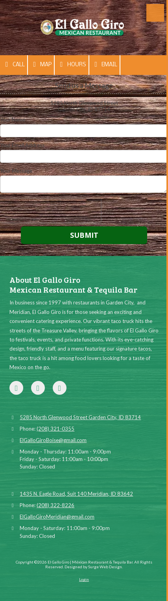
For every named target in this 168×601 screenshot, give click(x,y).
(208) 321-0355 (55, 429)
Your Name (12, 119)
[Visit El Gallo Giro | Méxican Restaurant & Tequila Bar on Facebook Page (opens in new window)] (16, 388)
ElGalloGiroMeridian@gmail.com (57, 516)
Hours (71, 64)
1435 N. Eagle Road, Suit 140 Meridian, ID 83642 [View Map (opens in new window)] (76, 494)
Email (105, 64)
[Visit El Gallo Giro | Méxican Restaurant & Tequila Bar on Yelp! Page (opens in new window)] (59, 388)
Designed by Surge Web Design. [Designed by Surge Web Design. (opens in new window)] (94, 566)
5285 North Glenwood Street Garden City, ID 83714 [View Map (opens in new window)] (80, 417)
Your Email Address (22, 145)
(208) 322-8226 (55, 505)
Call (13, 64)
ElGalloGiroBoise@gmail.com (53, 440)
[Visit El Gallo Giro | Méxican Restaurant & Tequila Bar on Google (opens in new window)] (38, 388)
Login (84, 579)
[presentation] (50, 210)
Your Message (16, 171)
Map (41, 64)
